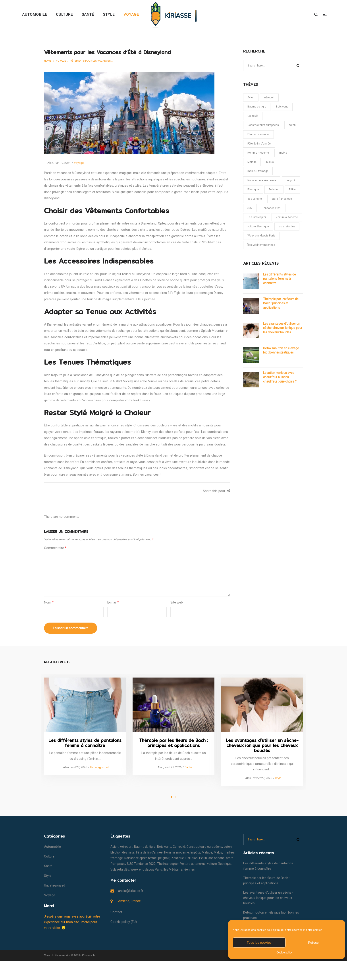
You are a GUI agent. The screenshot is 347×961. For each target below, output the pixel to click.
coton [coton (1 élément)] (292, 125)
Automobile (52, 847)
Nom (49, 602)
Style (278, 777)
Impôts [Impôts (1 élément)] (283, 152)
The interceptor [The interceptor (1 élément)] (256, 217)
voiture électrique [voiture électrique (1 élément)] (258, 226)
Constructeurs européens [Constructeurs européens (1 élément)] (263, 125)
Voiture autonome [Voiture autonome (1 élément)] (287, 217)
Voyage (61, 60)
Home (47, 60)
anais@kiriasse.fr (130, 891)
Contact (116, 912)
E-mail (113, 602)
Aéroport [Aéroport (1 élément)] (269, 97)
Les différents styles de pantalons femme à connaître (279, 279)
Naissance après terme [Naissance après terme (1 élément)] (261, 180)
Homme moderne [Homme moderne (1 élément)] (258, 152)
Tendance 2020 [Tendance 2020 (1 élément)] (271, 208)
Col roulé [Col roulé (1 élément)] (252, 115)
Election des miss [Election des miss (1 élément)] (258, 134)
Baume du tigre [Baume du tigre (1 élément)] (256, 106)
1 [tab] (171, 797)
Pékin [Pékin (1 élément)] (292, 189)
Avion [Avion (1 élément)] (250, 97)
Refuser (314, 943)
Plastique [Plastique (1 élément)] (253, 189)
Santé (188, 767)
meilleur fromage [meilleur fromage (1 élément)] (257, 171)
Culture (49, 856)
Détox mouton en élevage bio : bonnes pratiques (281, 350)
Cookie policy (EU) (123, 922)
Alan (48, 162)
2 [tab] (175, 797)
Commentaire (55, 548)
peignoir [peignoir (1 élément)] (291, 180)
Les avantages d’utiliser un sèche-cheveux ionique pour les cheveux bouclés (282, 328)
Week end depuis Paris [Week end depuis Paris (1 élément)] (261, 235)
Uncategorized (99, 767)
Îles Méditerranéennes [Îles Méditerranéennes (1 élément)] (261, 244)
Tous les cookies (259, 943)
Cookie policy (284, 952)
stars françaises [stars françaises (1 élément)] (282, 198)
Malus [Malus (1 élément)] (270, 162)
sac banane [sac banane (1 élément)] (254, 198)
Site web (176, 602)
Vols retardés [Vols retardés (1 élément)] (287, 226)
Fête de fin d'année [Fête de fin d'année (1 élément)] (259, 143)
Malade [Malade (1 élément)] (251, 162)
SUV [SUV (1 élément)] (250, 208)
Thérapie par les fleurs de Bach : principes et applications (281, 303)
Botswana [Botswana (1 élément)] (282, 106)
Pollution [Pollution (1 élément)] (274, 189)
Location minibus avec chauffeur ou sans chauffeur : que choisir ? (280, 377)
